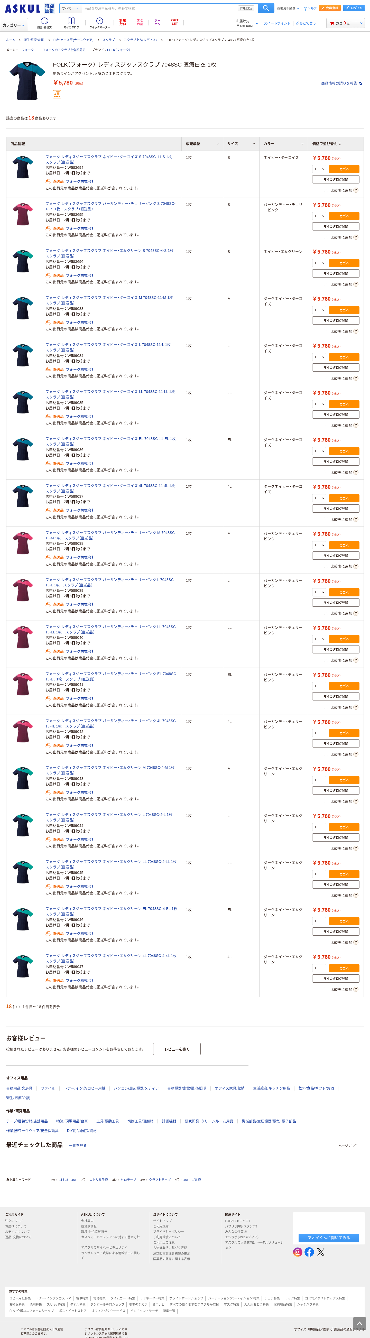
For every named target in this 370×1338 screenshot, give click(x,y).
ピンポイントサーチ (144, 1311)
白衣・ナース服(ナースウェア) (73, 40)
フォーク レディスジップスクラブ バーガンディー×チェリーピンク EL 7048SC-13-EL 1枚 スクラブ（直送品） (111, 676)
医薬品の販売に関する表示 (173, 1259)
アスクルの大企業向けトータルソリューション (254, 1245)
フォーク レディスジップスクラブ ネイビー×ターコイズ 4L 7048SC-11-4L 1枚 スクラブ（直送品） (111, 488)
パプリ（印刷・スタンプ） (243, 1226)
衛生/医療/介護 (34, 40)
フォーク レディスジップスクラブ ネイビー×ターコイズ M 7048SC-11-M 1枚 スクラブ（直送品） (111, 300)
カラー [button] (284, 144)
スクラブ (109, 40)
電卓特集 (82, 1298)
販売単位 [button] (202, 144)
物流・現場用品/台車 (72, 1121)
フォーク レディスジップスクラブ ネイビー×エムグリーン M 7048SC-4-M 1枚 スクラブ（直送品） (111, 770)
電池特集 (99, 1298)
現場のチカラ (138, 1304)
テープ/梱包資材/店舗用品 (27, 1121)
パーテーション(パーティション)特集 (234, 1298)
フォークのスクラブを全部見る (64, 50)
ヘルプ (312, 8)
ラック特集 (292, 1298)
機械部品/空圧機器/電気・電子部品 (269, 1121)
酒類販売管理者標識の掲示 (173, 1254)
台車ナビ (158, 1304)
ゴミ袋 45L (68, 1180)
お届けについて (18, 1226)
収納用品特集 (283, 1304)
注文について (16, 1221)
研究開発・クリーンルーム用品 (209, 1121)
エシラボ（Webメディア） (244, 1237)
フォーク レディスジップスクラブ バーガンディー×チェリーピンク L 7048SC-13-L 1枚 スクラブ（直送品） (110, 582)
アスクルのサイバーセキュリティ (106, 1247)
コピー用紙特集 (20, 1298)
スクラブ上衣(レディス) (140, 40)
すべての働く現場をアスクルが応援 (194, 1304)
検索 (266, 8)
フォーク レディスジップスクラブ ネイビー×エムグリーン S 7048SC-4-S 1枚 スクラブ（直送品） (111, 253)
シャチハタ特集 (308, 1304)
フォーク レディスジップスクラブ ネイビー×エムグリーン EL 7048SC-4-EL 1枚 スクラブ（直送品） (111, 911)
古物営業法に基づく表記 (172, 1248)
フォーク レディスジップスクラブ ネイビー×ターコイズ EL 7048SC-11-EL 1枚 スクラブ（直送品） (111, 441)
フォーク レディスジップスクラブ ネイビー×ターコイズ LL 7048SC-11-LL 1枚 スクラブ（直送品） (111, 394)
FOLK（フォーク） (119, 50)
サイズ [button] (241, 144)
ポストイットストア (73, 1311)
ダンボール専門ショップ (107, 1304)
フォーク (28, 50)
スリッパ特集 (56, 1304)
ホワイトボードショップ (186, 1298)
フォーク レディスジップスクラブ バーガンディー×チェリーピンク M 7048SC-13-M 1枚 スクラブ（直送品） (110, 535)
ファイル (48, 1088)
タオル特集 (78, 1304)
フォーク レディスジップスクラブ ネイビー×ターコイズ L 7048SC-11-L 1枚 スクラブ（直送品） (109, 347)
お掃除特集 (17, 1304)
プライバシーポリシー (170, 1232)
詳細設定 (246, 8)
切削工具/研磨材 (140, 1121)
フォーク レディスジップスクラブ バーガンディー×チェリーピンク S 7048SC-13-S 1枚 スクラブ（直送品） (110, 206)
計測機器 (169, 1121)
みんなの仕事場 (238, 1232)
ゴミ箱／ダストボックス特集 (325, 1298)
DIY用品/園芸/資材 (82, 1131)
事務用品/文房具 (19, 1088)
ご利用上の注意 (166, 1242)
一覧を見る (78, 1145)
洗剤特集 (36, 1304)
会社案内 (89, 1221)
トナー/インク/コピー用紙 (84, 1088)
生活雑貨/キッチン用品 (271, 1088)
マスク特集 (231, 1304)
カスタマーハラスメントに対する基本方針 (110, 1239)
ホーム (10, 40)
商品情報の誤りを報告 (341, 83)
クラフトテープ (160, 1180)
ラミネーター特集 (152, 1298)
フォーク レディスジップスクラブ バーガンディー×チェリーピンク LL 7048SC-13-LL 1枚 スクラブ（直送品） (111, 629)
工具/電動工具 (107, 1121)
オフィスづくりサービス (108, 1311)
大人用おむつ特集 (256, 1304)
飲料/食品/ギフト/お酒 (316, 1088)
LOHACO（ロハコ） (240, 1221)
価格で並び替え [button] (326, 144)
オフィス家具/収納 (230, 1088)
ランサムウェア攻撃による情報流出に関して (110, 1255)
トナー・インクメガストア (53, 1298)
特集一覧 (169, 1311)
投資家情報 (91, 1226)
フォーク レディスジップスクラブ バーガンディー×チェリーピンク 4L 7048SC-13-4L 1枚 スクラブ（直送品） (111, 723)
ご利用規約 (163, 1226)
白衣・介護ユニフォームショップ (31, 1311)
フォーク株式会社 (80, 181)
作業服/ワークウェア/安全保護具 (32, 1131)
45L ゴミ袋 (192, 1180)
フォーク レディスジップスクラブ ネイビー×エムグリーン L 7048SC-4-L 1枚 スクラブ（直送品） (110, 817)
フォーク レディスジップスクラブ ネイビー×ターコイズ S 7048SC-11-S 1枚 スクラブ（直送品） (110, 159)
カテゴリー (14, 25)
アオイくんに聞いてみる (329, 1237)
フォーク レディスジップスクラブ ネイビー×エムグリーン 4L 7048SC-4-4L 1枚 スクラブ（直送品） (111, 958)
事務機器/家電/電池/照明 (186, 1088)
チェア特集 (272, 1298)
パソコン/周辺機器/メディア (136, 1088)
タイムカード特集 (122, 1298)
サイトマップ (162, 1221)
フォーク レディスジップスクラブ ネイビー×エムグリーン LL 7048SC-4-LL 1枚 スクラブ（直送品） (111, 864)
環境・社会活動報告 (96, 1232)
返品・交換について (20, 1237)
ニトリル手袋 (98, 1180)
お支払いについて (19, 1232)
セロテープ (128, 1180)
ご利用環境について (169, 1237)
